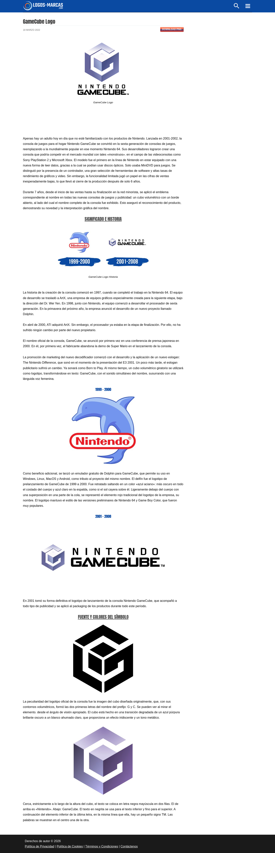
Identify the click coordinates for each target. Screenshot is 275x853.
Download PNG (171, 29)
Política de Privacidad (39, 846)
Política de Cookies (70, 846)
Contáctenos (129, 846)
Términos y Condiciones (101, 846)
